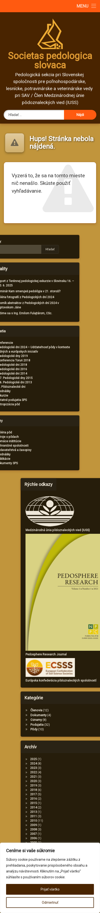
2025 (64, 759)
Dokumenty (70, 715)
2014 (64, 807)
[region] (50, 878)
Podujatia (68, 724)
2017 (64, 794)
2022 (64, 772)
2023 (64, 768)
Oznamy (67, 720)
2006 (64, 838)
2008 (64, 829)
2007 (64, 834)
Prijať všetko (50, 889)
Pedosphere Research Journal (77, 654)
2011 (64, 816)
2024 (64, 763)
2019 (64, 785)
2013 (64, 812)
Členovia (67, 710)
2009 (64, 825)
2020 (64, 781)
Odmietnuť (50, 902)
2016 (64, 798)
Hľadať (18, 249)
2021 (64, 776)
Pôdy (65, 729)
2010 (64, 820)
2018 (64, 790)
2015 (64, 803)
